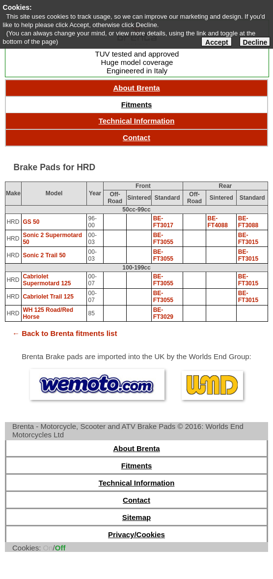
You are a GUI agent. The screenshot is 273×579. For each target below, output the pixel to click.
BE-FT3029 (163, 313)
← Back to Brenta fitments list (64, 333)
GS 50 (31, 221)
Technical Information (137, 121)
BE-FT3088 (248, 222)
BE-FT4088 (218, 222)
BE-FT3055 (163, 238)
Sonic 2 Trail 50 (44, 255)
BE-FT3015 (248, 238)
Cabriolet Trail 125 (48, 296)
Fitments (136, 104)
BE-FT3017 (163, 222)
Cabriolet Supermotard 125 (47, 280)
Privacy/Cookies (136, 534)
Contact (136, 137)
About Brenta (136, 88)
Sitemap (136, 517)
